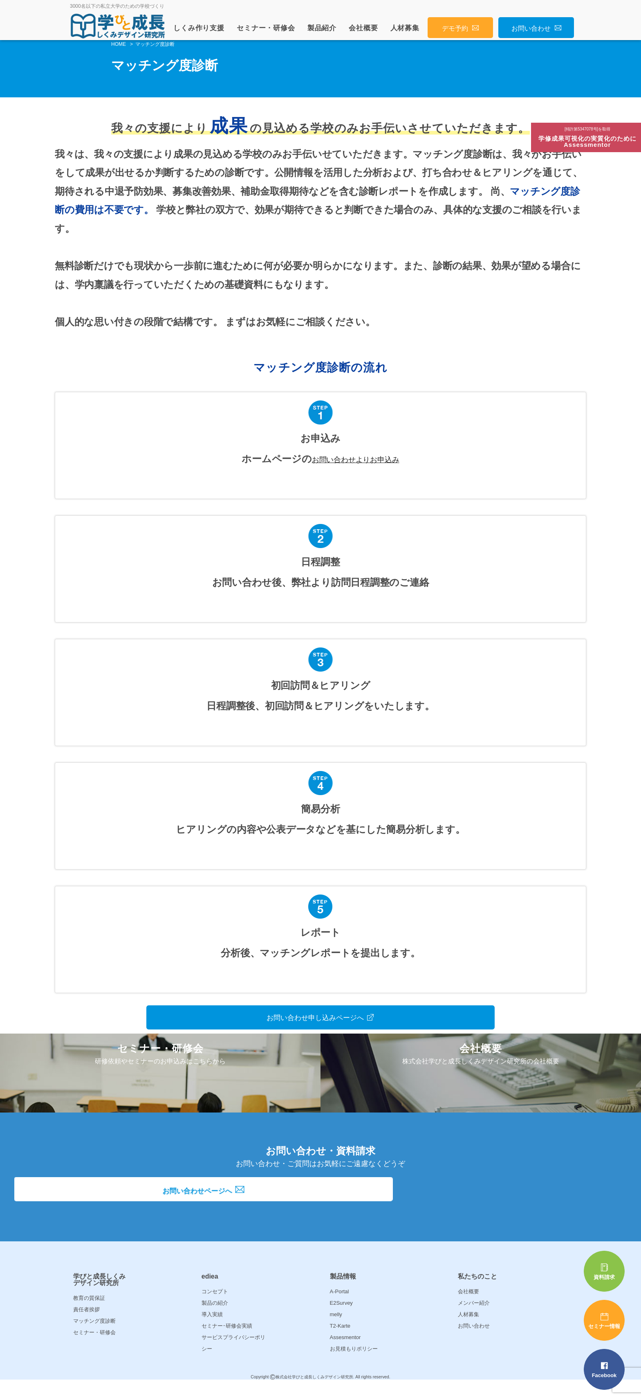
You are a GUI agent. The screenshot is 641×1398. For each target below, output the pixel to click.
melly (336, 1331)
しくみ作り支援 (198, 28)
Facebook (604, 1370)
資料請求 (604, 1271)
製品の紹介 (215, 1320)
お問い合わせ (536, 28)
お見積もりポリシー (354, 1365)
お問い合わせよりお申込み (355, 458)
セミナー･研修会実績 (227, 1343)
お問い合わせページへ (320, 1212)
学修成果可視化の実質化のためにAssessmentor (589, 138)
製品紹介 (321, 28)
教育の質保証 (89, 1315)
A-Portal (339, 1308)
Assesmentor (345, 1354)
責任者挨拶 (86, 1326)
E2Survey (341, 1320)
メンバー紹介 (474, 1320)
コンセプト (215, 1308)
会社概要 (363, 28)
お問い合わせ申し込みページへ (320, 1016)
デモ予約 (460, 28)
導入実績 (212, 1331)
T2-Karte (340, 1343)
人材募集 (404, 28)
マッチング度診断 (94, 1338)
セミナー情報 (604, 1321)
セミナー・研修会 (266, 28)
